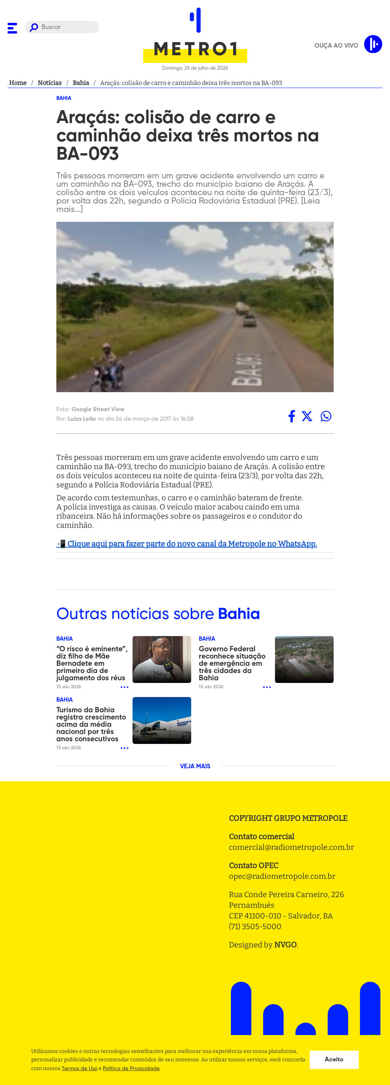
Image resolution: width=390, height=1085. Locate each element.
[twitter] (307, 416)
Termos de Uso (80, 1068)
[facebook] (291, 416)
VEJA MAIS (195, 767)
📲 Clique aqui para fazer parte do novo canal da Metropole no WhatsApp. (186, 543)
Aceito (334, 1060)
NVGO (285, 944)
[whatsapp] (326, 416)
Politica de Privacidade (131, 1068)
